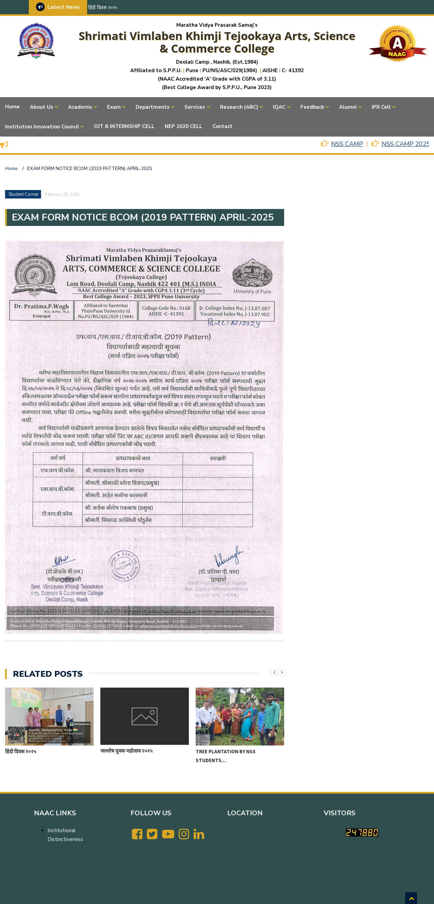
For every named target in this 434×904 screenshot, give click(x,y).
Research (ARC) (239, 107)
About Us (41, 107)
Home (12, 106)
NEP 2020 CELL (183, 126)
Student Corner (23, 194)
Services (194, 107)
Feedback (312, 107)
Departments (153, 107)
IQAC (279, 107)
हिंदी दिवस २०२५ (102, 7)
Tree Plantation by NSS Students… (226, 755)
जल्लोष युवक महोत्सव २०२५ (126, 751)
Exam (114, 107)
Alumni (348, 107)
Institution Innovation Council (42, 126)
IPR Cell (381, 107)
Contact (223, 126)
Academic (80, 107)
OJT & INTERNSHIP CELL (124, 126)
